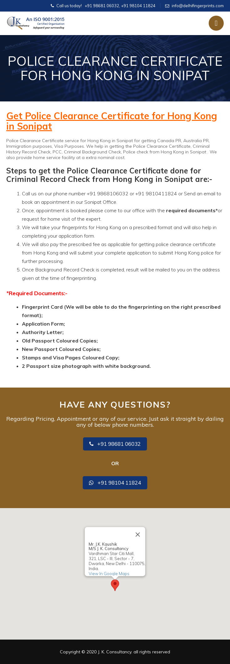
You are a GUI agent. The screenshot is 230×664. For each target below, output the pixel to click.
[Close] (137, 534)
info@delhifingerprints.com (198, 5)
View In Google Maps (109, 573)
